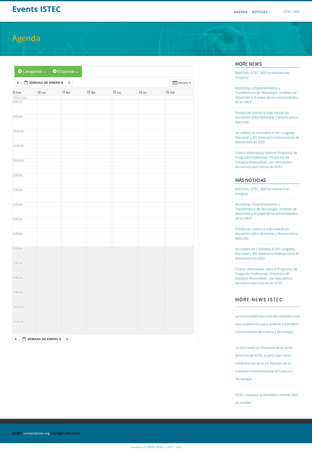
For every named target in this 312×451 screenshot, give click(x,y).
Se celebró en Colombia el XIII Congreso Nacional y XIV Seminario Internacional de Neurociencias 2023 (267, 138)
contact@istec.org (36, 433)
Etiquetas (65, 71)
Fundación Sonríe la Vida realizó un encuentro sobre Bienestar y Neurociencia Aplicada (266, 118)
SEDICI (160, 447)
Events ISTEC (36, 9)
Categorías (32, 71)
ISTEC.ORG (291, 12)
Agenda (240, 12)
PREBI (151, 447)
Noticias (259, 12)
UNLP (170, 447)
